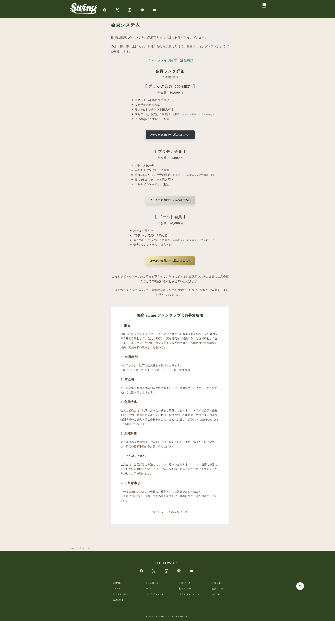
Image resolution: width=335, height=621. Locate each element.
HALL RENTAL (121, 594)
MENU (149, 588)
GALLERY (217, 583)
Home (72, 548)
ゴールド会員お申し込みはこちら (170, 261)
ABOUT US (184, 583)
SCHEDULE (152, 583)
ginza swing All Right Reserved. (172, 616)
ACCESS (216, 594)
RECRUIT (118, 599)
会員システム (84, 548)
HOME (116, 583)
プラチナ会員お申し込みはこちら (170, 200)
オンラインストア (155, 594)
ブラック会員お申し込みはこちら (170, 135)
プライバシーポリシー (190, 594)
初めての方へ (185, 588)
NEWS (116, 588)
